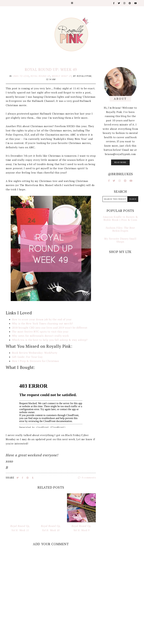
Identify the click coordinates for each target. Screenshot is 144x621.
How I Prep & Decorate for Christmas (35, 361)
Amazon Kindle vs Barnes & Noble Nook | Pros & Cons (120, 218)
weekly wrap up (62, 76)
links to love (21, 76)
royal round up (40, 76)
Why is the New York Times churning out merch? (42, 323)
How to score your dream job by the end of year (42, 319)
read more (120, 162)
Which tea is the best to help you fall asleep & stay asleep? (50, 339)
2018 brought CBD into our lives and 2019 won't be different (49, 327)
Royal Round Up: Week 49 (51, 69)
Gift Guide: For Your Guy (27, 356)
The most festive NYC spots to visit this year (40, 331)
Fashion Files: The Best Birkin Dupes (120, 229)
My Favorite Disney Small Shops (120, 240)
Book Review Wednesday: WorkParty (35, 352)
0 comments (87, 477)
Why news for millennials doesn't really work (40, 335)
